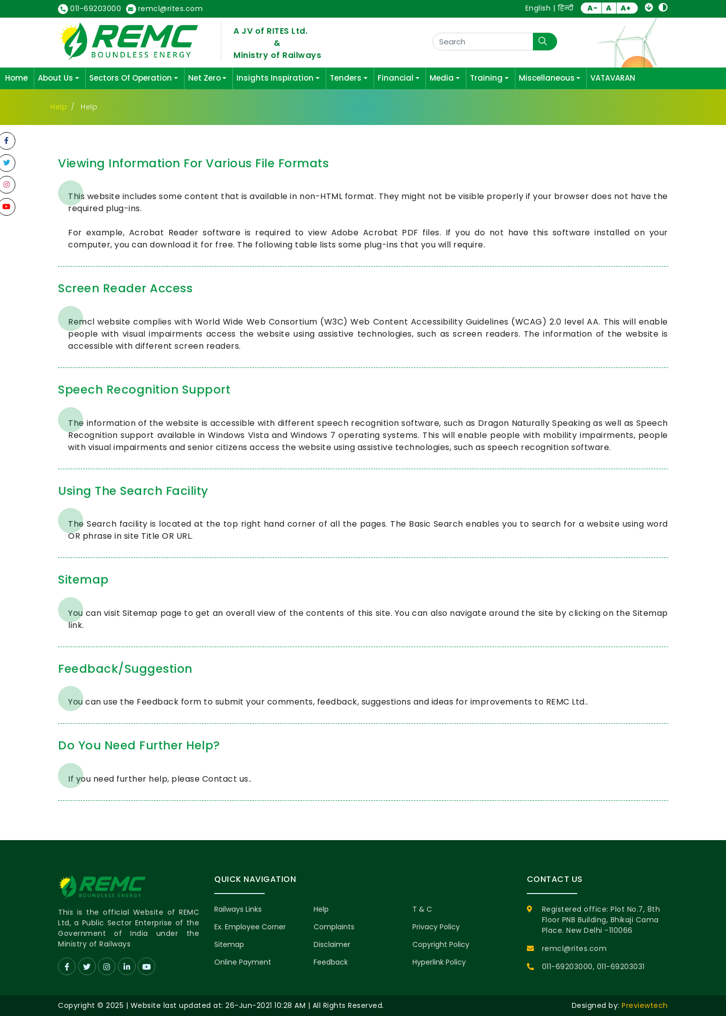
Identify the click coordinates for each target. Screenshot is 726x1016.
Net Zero (204, 78)
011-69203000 (89, 9)
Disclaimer (332, 944)
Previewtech (645, 1005)
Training (486, 78)
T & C (422, 909)
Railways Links (238, 909)
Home (16, 78)
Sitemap (229, 944)
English (538, 8)
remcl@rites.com (164, 9)
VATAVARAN (612, 78)
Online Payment (242, 962)
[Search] (483, 41)
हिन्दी (566, 8)
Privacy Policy (436, 927)
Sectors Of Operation (130, 78)
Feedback (331, 962)
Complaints (334, 927)
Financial (395, 78)
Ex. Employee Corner (250, 927)
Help (58, 107)
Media (442, 78)
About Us (55, 78)
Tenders (345, 78)
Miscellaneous (547, 78)
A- (592, 8)
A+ (626, 8)
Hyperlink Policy (439, 962)
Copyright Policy (440, 944)
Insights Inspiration (275, 78)
